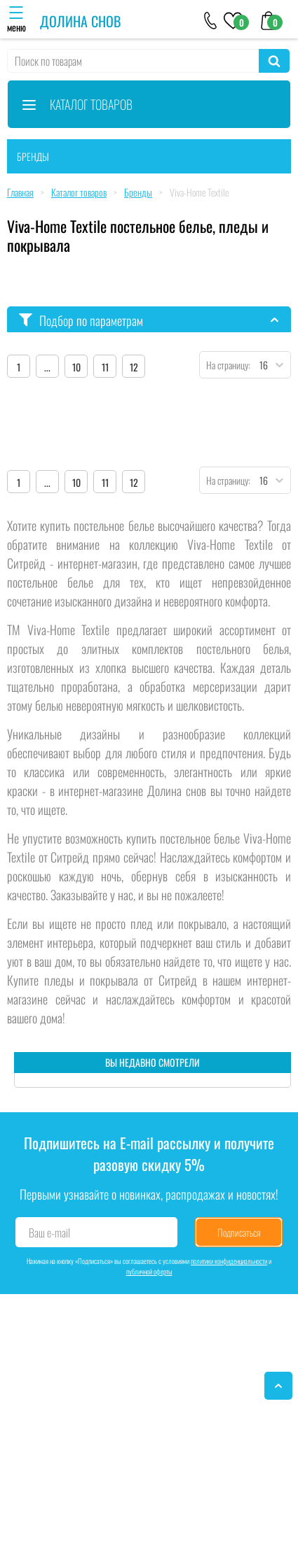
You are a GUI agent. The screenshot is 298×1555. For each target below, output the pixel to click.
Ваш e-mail (49, 1232)
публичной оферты (149, 1271)
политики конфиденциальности (229, 1261)
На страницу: (225, 364)
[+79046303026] (210, 19)
